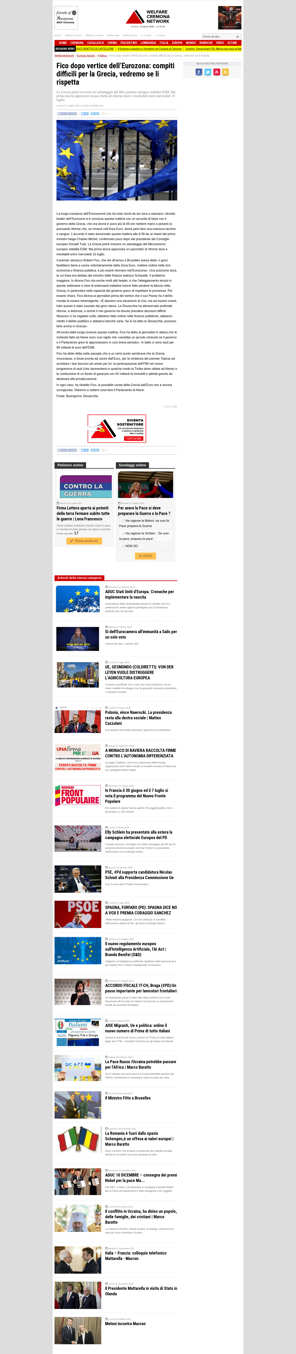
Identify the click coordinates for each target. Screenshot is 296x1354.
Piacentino (129, 43)
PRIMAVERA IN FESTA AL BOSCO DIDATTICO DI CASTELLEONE (84, 48)
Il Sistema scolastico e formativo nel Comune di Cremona (154, 48)
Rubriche (206, 43)
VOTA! (145, 556)
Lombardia (148, 43)
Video (220, 43)
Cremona (77, 43)
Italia (164, 43)
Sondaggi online (132, 465)
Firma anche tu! (84, 541)
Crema (112, 43)
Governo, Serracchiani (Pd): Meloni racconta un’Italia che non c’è (225, 48)
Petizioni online (70, 465)
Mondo (191, 43)
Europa (177, 43)
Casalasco (95, 43)
